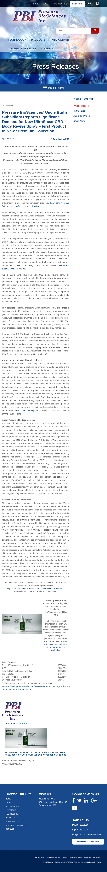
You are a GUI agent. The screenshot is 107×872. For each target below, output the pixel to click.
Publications (60, 39)
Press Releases (81, 106)
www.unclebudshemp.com (27, 410)
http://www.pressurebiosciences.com (23, 588)
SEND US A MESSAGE (88, 841)
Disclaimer (96, 857)
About (46, 4)
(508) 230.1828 (81, 825)
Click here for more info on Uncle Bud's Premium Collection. (55, 647)
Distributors (60, 4)
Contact (47, 48)
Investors (77, 4)
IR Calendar (79, 111)
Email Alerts (79, 121)
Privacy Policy (40, 857)
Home (35, 4)
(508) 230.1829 (81, 829)
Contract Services (22, 48)
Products (38, 39)
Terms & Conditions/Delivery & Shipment (77, 857)
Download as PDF (59, 139)
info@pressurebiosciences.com (86, 834)
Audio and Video (81, 116)
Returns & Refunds (54, 857)
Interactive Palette (95, 862)
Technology (17, 39)
